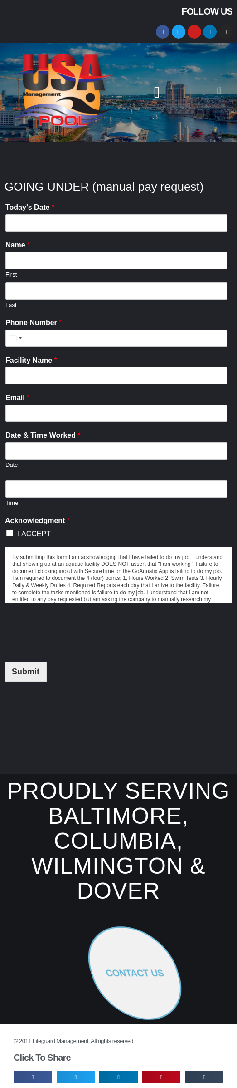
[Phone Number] (116, 338)
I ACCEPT (34, 534)
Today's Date (29, 207)
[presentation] (73, 630)
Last (11, 305)
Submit (25, 671)
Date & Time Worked (43, 435)
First (11, 274)
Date (11, 464)
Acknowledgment (37, 520)
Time (11, 502)
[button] (157, 92)
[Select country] (14, 338)
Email (17, 397)
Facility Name (31, 360)
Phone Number (33, 322)
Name (17, 245)
